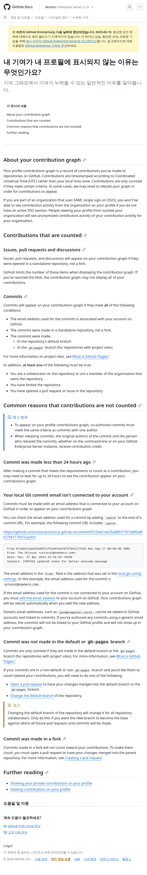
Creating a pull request (83, 757)
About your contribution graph (44, 159)
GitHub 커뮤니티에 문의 (22, 826)
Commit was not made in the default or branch (66, 642)
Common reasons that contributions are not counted (72, 405)
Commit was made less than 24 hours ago (49, 462)
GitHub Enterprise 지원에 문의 (46, 46)
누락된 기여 (80, 17)
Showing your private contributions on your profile (51, 783)
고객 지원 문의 (15, 832)
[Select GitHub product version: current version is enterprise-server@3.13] (69, 7)
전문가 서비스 (109, 859)
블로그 (126, 859)
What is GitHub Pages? (90, 356)
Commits (15, 296)
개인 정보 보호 (60, 859)
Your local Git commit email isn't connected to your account (68, 495)
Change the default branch (32, 695)
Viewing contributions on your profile (40, 789)
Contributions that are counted (45, 235)
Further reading (25, 772)
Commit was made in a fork (34, 739)
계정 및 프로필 (20, 17)
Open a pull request (26, 684)
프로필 (39, 17)
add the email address (37, 598)
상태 (77, 859)
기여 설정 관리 (58, 17)
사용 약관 (41, 859)
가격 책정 (90, 859)
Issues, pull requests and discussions (44, 250)
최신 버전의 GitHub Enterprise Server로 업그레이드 (61, 41)
